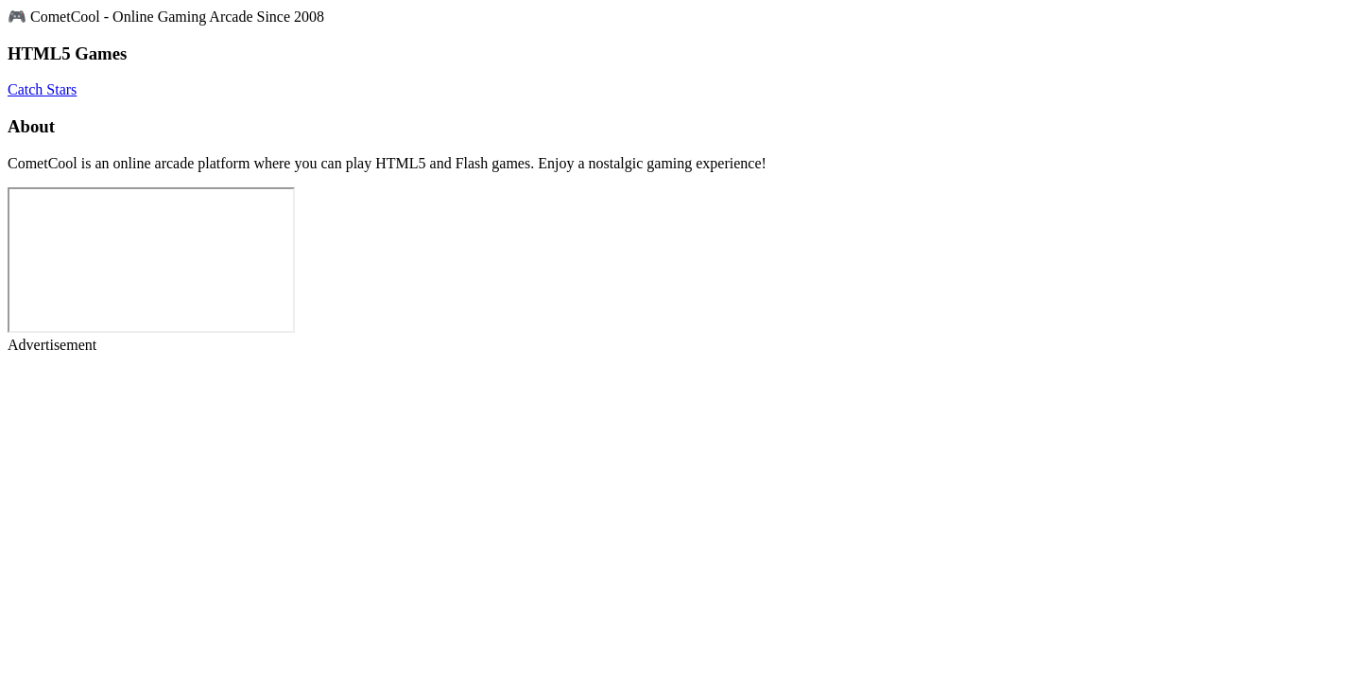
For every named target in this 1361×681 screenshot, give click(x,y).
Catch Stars (42, 89)
